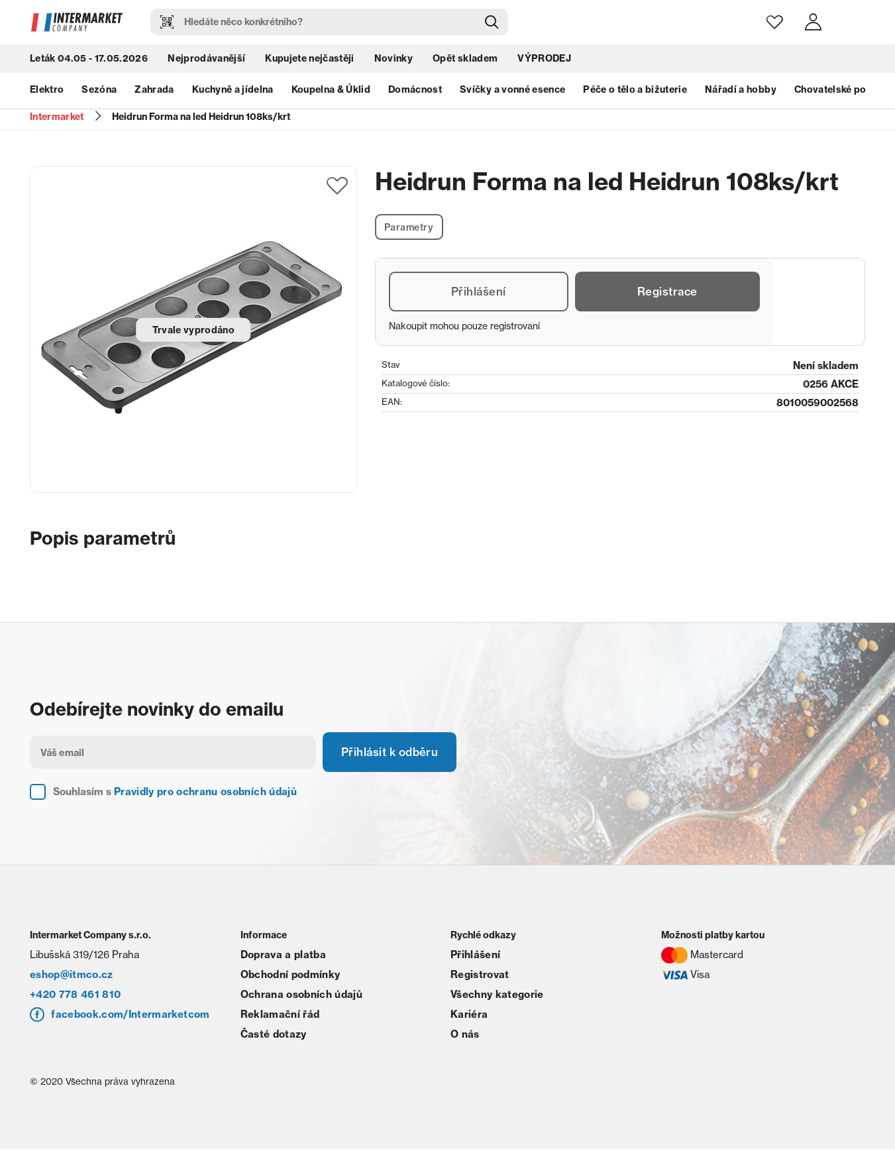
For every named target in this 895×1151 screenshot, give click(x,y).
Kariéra (469, 1016)
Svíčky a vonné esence (512, 91)
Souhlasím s (175, 793)
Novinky (393, 60)
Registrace (667, 293)
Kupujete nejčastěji (309, 60)
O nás (465, 1036)
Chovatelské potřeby (842, 91)
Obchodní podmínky (290, 976)
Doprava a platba (283, 956)
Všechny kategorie (497, 996)
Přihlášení (477, 293)
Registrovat (479, 976)
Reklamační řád (280, 1016)
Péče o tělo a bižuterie (635, 91)
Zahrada (154, 91)
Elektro (47, 91)
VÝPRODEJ (544, 60)
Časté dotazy (273, 1036)
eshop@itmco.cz (71, 976)
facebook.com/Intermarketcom (130, 1016)
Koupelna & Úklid (330, 91)
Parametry (410, 227)
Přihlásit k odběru (395, 753)
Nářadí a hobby (740, 91)
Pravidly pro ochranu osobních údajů (205, 793)
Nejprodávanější (206, 60)
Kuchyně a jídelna (233, 91)
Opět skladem (465, 60)
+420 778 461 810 (75, 996)
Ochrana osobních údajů (301, 996)
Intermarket (57, 117)
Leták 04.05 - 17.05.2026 (89, 60)
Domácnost (415, 91)
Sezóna (99, 91)
